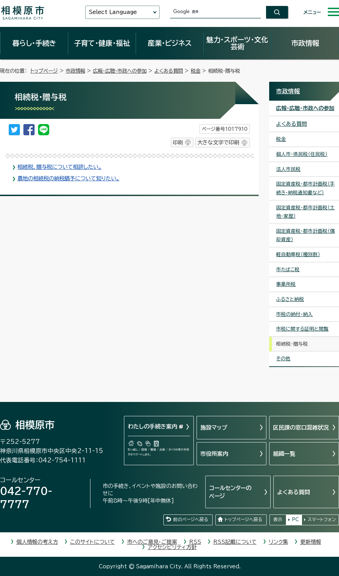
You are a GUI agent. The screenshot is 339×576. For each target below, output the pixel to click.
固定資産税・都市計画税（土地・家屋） (305, 212)
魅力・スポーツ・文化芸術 (237, 43)
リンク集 (278, 542)
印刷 (178, 142)
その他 (283, 358)
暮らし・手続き (34, 42)
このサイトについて (92, 542)
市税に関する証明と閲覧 (302, 328)
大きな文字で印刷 (218, 142)
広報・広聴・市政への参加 (120, 70)
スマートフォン (322, 519)
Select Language (113, 12)
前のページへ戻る (190, 519)
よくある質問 (168, 70)
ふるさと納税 (290, 299)
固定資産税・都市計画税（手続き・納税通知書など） (305, 188)
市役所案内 (214, 453)
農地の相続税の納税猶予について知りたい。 (68, 178)
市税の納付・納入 (294, 314)
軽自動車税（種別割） (298, 254)
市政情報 (305, 42)
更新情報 (310, 542)
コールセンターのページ (230, 491)
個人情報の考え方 (37, 542)
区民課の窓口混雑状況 (301, 427)
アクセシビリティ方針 (172, 547)
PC (295, 519)
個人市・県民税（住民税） (301, 154)
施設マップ (213, 427)
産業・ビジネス (170, 42)
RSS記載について (235, 542)
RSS (195, 542)
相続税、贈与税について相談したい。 (59, 167)
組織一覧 (284, 453)
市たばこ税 (288, 269)
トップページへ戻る (243, 519)
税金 (195, 70)
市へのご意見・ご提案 (152, 542)
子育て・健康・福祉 (102, 42)
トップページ (44, 70)
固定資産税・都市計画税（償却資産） (305, 235)
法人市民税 (288, 169)
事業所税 (286, 284)
